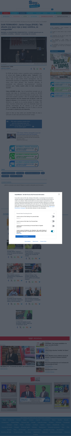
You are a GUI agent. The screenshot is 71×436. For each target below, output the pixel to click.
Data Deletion (28, 241)
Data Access (35, 241)
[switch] (52, 216)
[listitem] (35, 213)
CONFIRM (25, 236)
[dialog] (35, 218)
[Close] (59, 194)
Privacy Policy (43, 241)
